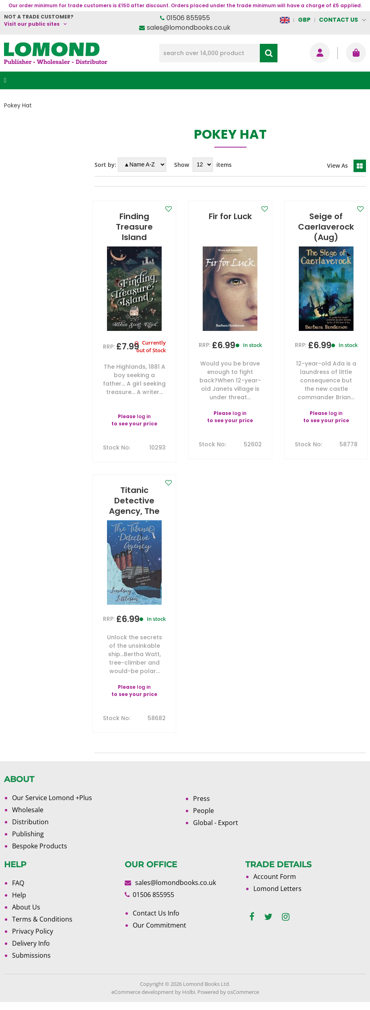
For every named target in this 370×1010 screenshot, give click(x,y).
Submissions (31, 955)
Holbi (188, 992)
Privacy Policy (32, 931)
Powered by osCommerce (228, 992)
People (203, 810)
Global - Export (215, 822)
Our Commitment (159, 925)
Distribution (30, 821)
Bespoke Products (39, 846)
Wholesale (27, 809)
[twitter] (268, 917)
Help (19, 895)
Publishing (28, 833)
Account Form (274, 876)
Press (201, 798)
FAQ (18, 883)
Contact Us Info (156, 913)
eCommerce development (142, 992)
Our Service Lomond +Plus (52, 797)
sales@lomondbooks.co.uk (188, 27)
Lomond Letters (277, 888)
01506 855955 (188, 18)
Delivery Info (31, 943)
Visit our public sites (32, 24)
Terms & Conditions (42, 919)
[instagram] (286, 917)
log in (144, 416)
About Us (26, 907)
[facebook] (252, 917)
